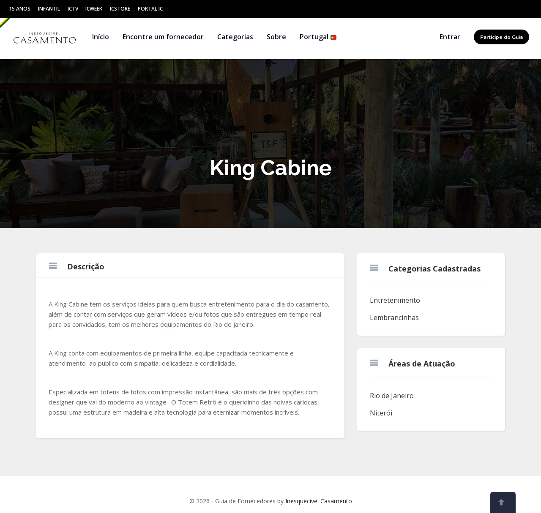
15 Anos (19, 8)
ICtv (73, 8)
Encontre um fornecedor (163, 36)
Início (100, 36)
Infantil (49, 8)
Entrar (450, 36)
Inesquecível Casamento (318, 501)
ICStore (120, 8)
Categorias (235, 36)
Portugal (318, 36)
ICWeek (93, 8)
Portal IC (150, 8)
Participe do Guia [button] (501, 37)
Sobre (276, 36)
